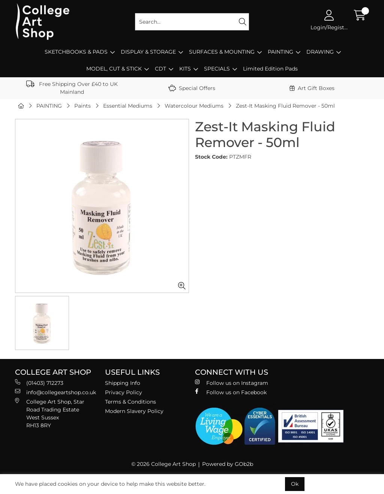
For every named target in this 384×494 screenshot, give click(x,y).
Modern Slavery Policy (134, 411)
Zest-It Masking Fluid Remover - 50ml (285, 105)
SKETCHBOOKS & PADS (76, 51)
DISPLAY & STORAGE (148, 51)
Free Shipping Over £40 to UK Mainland (72, 88)
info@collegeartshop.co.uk (55, 392)
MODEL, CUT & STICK (114, 68)
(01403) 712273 (39, 382)
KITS (185, 68)
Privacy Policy (123, 392)
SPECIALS (217, 68)
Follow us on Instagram (231, 382)
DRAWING (320, 51)
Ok (294, 483)
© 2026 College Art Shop (163, 464)
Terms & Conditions (130, 401)
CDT (160, 68)
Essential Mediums (127, 105)
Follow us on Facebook (231, 392)
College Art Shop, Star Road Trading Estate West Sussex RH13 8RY (49, 413)
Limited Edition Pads (270, 68)
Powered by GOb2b (227, 464)
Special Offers (191, 88)
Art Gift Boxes (312, 88)
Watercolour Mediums (194, 105)
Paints (82, 105)
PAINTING (280, 51)
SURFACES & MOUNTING (222, 51)
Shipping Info (122, 383)
